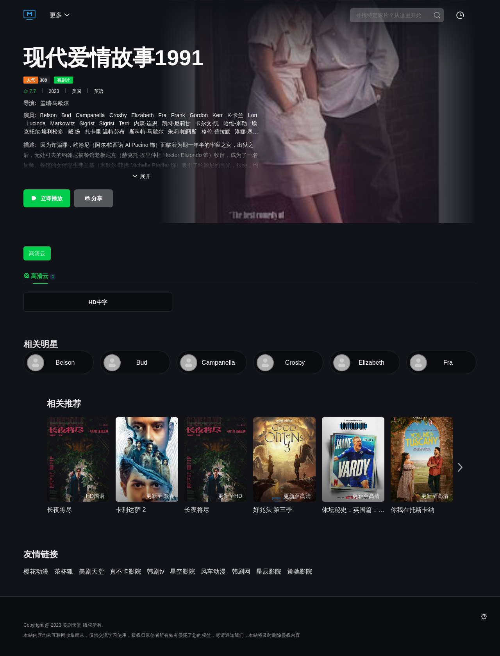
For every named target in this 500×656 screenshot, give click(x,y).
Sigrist (88, 123)
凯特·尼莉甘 (178, 123)
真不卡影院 (125, 572)
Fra (164, 115)
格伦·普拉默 (218, 131)
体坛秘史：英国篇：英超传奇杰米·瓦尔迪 (353, 509)
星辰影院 (268, 572)
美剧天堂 (91, 572)
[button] (460, 467)
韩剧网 (241, 572)
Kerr (219, 115)
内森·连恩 (147, 123)
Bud (67, 115)
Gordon (200, 115)
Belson (50, 115)
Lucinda (38, 123)
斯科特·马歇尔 (148, 131)
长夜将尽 (59, 509)
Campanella (92, 115)
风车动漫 (213, 572)
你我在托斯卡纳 (412, 509)
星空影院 (182, 572)
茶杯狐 (63, 572)
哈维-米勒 (236, 123)
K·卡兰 (236, 115)
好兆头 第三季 (272, 509)
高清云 (37, 253)
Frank (179, 115)
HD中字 (98, 302)
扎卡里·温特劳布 (106, 131)
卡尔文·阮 (208, 123)
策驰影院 (299, 572)
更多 (60, 15)
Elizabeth (144, 115)
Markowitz (64, 123)
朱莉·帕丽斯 (184, 131)
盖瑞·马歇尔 (56, 103)
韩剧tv (155, 572)
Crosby (119, 115)
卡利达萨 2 (131, 509)
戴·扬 (76, 131)
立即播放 (46, 198)
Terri (125, 123)
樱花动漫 (35, 572)
